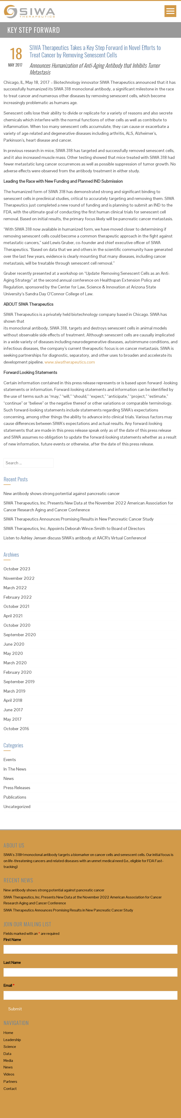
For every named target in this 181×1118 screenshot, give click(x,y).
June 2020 (14, 644)
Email (9, 985)
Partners (10, 1081)
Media (8, 1060)
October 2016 (16, 728)
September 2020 (20, 634)
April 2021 (13, 615)
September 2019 (19, 681)
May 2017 (13, 719)
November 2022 (19, 578)
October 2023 (17, 569)
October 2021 (16, 606)
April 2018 (13, 700)
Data (7, 1053)
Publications (15, 797)
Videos (9, 1074)
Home (8, 1032)
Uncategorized (17, 806)
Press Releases (17, 787)
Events (10, 759)
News (9, 778)
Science (10, 1046)
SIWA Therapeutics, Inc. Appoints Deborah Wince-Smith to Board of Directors (74, 528)
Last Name (12, 962)
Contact (10, 1088)
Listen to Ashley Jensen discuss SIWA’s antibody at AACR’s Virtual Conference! (75, 538)
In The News (15, 769)
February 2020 (18, 672)
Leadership (12, 1039)
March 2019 (14, 691)
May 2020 (13, 653)
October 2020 (17, 625)
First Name (12, 939)
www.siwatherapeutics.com (70, 362)
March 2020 (15, 662)
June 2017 (13, 709)
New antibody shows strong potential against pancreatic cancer (62, 493)
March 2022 (15, 587)
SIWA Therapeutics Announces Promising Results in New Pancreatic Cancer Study (79, 519)
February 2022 (18, 597)
